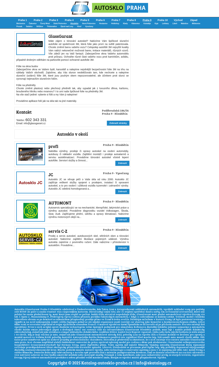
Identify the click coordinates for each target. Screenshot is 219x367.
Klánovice (135, 23)
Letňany (165, 23)
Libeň (174, 23)
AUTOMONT (59, 203)
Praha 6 (100, 20)
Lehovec (35, 354)
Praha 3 (53, 20)
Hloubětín (74, 23)
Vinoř (79, 26)
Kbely (125, 23)
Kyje (156, 23)
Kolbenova (140, 326)
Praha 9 (147, 20)
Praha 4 (69, 20)
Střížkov (39, 26)
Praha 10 (163, 20)
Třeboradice (52, 26)
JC (50, 174)
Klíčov (113, 332)
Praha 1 (22, 20)
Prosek (19, 26)
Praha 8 (131, 20)
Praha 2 (38, 20)
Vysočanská (175, 342)
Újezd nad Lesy (67, 26)
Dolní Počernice (60, 23)
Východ (178, 20)
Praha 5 (84, 20)
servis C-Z (57, 231)
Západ (193, 20)
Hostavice (103, 23)
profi (53, 146)
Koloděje (147, 23)
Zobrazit (122, 163)
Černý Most (45, 23)
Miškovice (196, 23)
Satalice (29, 26)
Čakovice (32, 23)
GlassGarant (60, 36)
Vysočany (89, 26)
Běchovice (20, 23)
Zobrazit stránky (118, 123)
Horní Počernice (88, 23)
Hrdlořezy (115, 23)
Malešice (184, 23)
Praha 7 (116, 20)
